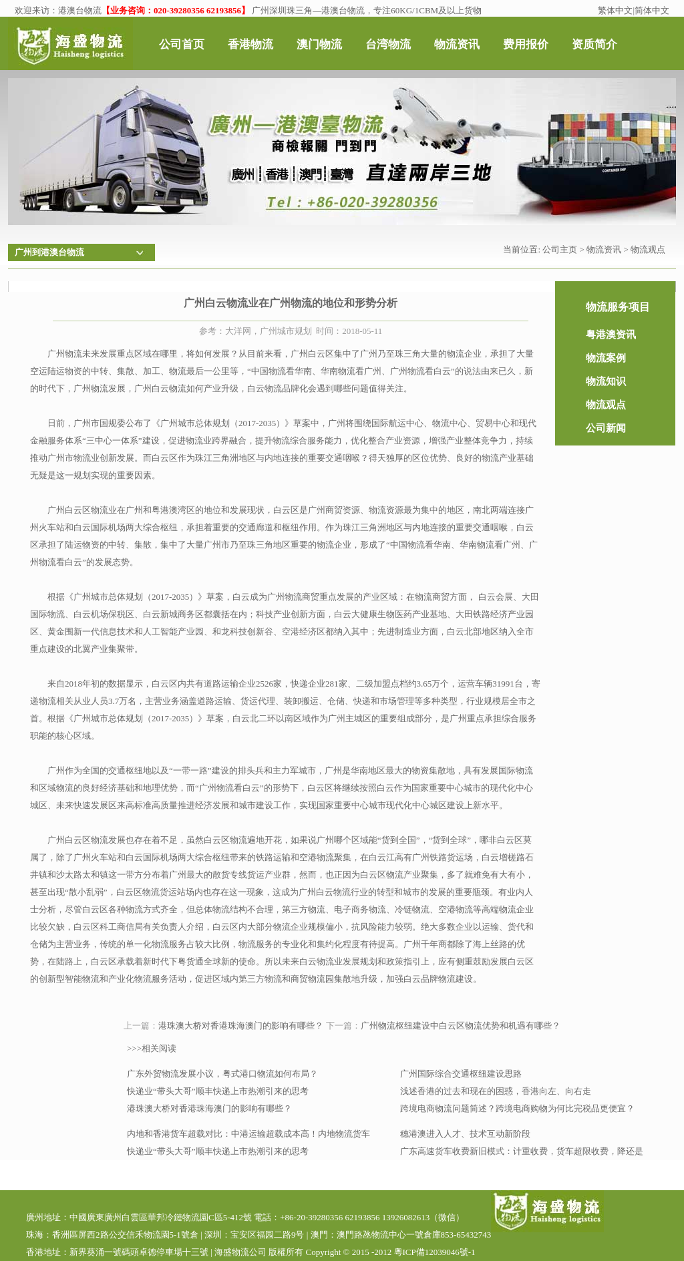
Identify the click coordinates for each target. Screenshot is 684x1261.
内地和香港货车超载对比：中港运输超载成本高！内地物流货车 (248, 1134)
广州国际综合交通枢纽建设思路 (461, 1074)
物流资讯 (603, 249)
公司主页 (559, 249)
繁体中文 (615, 10)
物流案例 (606, 358)
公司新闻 (606, 428)
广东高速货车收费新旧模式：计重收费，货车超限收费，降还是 (521, 1151)
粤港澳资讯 (611, 334)
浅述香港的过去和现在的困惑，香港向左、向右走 (495, 1091)
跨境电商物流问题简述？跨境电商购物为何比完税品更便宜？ (517, 1108)
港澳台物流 (80, 10)
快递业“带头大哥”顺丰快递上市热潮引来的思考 (218, 1091)
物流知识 (606, 381)
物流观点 (648, 249)
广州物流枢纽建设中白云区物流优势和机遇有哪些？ (460, 1026)
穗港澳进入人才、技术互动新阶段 (465, 1134)
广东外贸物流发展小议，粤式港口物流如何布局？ (222, 1074)
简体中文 (652, 10)
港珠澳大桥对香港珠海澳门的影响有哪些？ (240, 1026)
